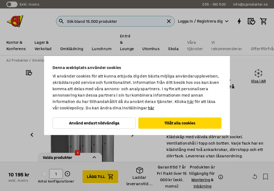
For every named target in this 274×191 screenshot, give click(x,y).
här (190, 101)
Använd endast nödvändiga (94, 122)
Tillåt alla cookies (179, 122)
